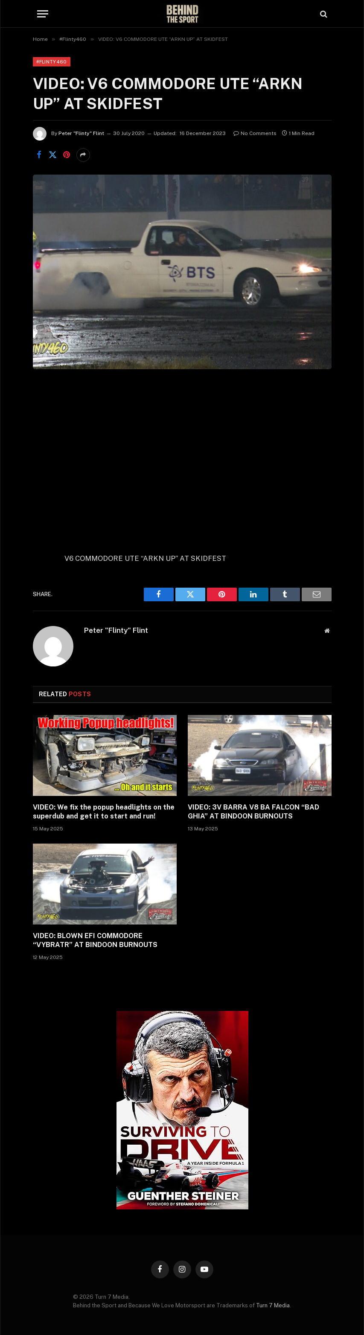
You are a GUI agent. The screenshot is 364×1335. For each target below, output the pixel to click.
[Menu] (42, 13)
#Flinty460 (51, 61)
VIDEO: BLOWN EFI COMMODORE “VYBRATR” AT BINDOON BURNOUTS (95, 940)
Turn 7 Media (273, 1305)
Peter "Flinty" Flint (81, 133)
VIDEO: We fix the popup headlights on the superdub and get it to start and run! (104, 812)
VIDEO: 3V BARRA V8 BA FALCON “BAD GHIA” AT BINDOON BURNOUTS (253, 812)
